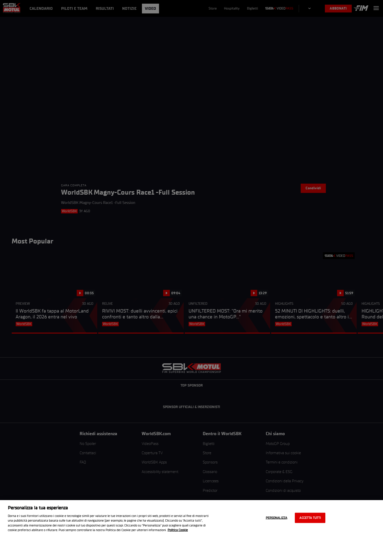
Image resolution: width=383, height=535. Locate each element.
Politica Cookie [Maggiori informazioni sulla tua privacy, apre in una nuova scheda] (178, 530)
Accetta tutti (310, 518)
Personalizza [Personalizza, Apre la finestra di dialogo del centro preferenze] (276, 518)
